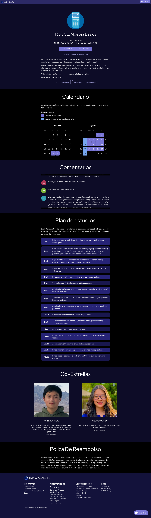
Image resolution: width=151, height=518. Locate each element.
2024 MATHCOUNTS (57, 496)
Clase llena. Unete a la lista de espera (75, 49)
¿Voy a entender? (62, 82)
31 (57, 153)
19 (85, 149)
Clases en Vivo (29, 486)
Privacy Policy (106, 489)
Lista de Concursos (56, 494)
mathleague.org (55, 503)
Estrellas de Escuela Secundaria (35, 491)
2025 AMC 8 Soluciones (58, 498)
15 (98, 144)
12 (85, 144)
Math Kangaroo (55, 501)
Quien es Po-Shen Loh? (84, 486)
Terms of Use (105, 486)
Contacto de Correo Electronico (87, 489)
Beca (26, 493)
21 (93, 149)
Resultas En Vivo (55, 492)
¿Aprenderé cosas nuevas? (84, 82)
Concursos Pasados (57, 490)
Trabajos (78, 495)
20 (89, 149)
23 (102, 149)
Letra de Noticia (81, 493)
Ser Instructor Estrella (83, 497)
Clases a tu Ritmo (30, 489)
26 (85, 153)
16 (102, 144)
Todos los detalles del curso (75, 54)
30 (53, 153)
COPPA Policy (106, 491)
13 (89, 144)
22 (98, 149)
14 (93, 144)
